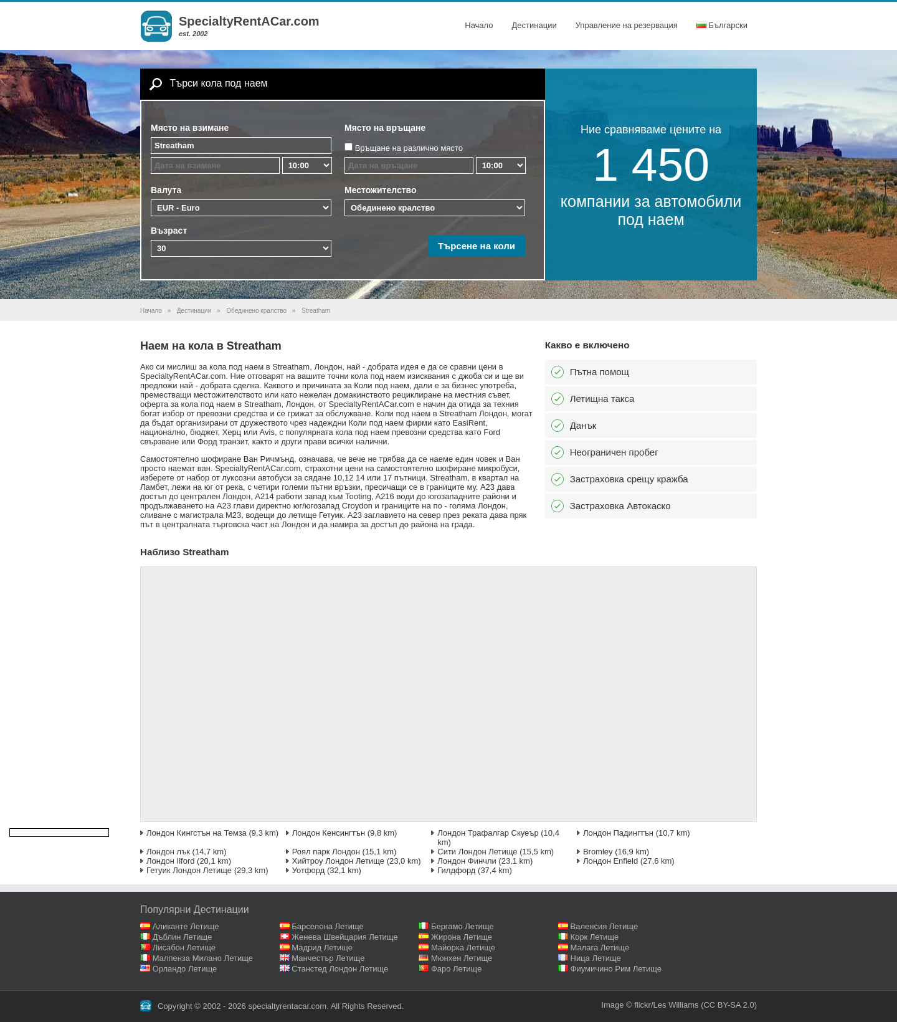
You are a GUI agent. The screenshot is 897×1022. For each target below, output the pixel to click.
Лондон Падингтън (618, 833)
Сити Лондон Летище (477, 851)
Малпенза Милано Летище (203, 958)
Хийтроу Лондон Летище (338, 861)
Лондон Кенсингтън (328, 833)
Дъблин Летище (182, 937)
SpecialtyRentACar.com (249, 21)
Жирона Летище (461, 937)
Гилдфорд (456, 870)
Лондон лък (168, 851)
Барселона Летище (328, 926)
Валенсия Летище (604, 926)
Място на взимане (190, 128)
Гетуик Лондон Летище (189, 870)
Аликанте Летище (186, 926)
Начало (479, 25)
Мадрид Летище (322, 947)
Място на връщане (384, 128)
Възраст (169, 231)
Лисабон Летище (184, 947)
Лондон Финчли (466, 861)
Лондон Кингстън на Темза (196, 833)
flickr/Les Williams (666, 1005)
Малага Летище (600, 947)
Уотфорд (308, 870)
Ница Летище (596, 958)
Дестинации (534, 25)
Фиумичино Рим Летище (616, 968)
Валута (166, 190)
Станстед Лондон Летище (340, 968)
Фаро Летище (456, 968)
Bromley (598, 851)
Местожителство (380, 190)
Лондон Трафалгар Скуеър (487, 833)
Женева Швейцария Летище (344, 937)
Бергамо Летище (462, 926)
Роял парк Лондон (326, 851)
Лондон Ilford (170, 861)
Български (722, 25)
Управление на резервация (627, 25)
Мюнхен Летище (461, 958)
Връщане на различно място (409, 148)
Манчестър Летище (328, 958)
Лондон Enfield (610, 861)
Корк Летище (595, 937)
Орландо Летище (185, 968)
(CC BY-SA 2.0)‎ (729, 1005)
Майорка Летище (463, 947)
